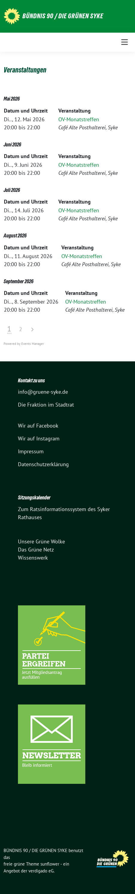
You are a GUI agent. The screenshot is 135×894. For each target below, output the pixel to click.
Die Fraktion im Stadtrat (46, 404)
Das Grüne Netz (36, 549)
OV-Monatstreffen (78, 119)
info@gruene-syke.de (43, 391)
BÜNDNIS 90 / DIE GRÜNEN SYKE (62, 16)
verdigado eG (41, 871)
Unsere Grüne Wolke (41, 541)
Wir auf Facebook (38, 425)
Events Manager (32, 344)
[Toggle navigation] (124, 42)
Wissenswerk (33, 557)
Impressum (31, 451)
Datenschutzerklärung (43, 464)
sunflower (49, 864)
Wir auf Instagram (39, 438)
